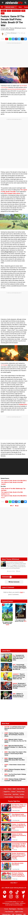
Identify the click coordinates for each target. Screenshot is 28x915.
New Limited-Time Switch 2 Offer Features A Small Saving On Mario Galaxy (15, 753)
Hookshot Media (12, 901)
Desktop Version (19, 797)
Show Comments (14, 582)
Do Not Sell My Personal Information (14, 905)
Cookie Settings (9, 797)
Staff (14, 789)
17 (13, 506)
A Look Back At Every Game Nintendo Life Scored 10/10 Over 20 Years (14, 728)
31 (9, 670)
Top (4, 789)
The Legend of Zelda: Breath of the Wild (7, 623)
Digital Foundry (19, 911)
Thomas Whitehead (11, 33)
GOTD (9, 10)
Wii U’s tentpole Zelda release (12, 193)
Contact (13, 791)
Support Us (7, 791)
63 (17, 506)
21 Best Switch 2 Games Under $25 (14, 765)
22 (9, 698)
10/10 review (4, 365)
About (9, 789)
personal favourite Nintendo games (16, 89)
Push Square (12, 909)
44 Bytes (17, 903)
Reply (18, 571)
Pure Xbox (20, 909)
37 (9, 688)
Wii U (2, 13)
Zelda (23, 10)
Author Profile (11, 571)
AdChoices (22, 903)
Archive (22, 794)
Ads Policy (15, 794)
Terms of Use (7, 794)
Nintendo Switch (16, 10)
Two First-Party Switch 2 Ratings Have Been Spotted (15, 775)
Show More (14, 883)
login (21, 592)
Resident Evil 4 (23, 404)
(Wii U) (14, 480)
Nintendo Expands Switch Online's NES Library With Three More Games (14, 760)
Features (3, 10)
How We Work (21, 789)
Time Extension (9, 911)
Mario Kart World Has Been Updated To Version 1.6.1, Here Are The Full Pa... (15, 747)
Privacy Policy (20, 791)
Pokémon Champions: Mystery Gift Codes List (14, 770)
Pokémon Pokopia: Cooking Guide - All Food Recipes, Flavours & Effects (14, 734)
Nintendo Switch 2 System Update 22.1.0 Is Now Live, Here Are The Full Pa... (15, 741)
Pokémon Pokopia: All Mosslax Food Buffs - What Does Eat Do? (14, 779)
